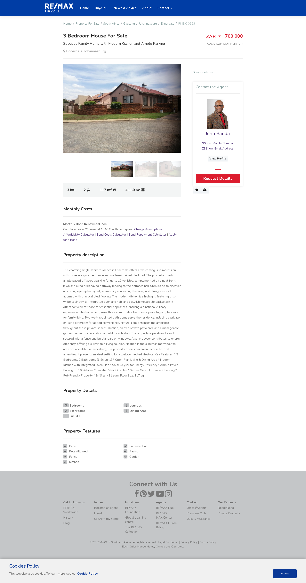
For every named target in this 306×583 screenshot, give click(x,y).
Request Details (217, 178)
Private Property (229, 513)
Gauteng (129, 24)
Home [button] (84, 8)
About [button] (147, 8)
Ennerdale (167, 24)
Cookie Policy (208, 542)
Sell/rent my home (106, 519)
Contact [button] (163, 8)
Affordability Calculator (78, 235)
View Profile (218, 158)
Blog (66, 523)
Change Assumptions (148, 229)
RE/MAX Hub (165, 508)
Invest (98, 513)
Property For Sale (87, 24)
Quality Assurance (199, 519)
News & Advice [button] (125, 8)
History (68, 518)
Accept (285, 573)
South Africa (111, 24)
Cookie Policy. (87, 573)
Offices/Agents (196, 508)
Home (67, 24)
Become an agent (106, 508)
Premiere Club (196, 513)
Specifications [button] (218, 72)
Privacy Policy (189, 542)
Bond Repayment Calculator (147, 235)
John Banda (218, 133)
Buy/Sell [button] (101, 8)
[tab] (218, 73)
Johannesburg (148, 24)
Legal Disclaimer (168, 542)
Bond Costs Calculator (111, 235)
